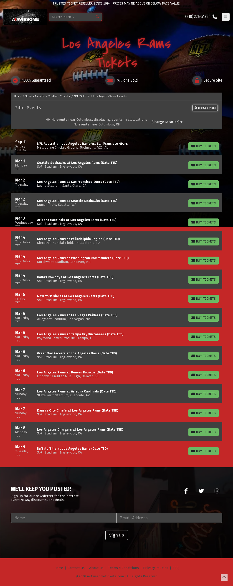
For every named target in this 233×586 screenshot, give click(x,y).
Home (59, 568)
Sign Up (116, 535)
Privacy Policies (155, 568)
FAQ (176, 568)
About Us (96, 568)
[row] (116, 145)
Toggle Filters (205, 107)
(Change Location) (166, 122)
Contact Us (76, 568)
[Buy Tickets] (203, 146)
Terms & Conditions (123, 568)
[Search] (71, 17)
